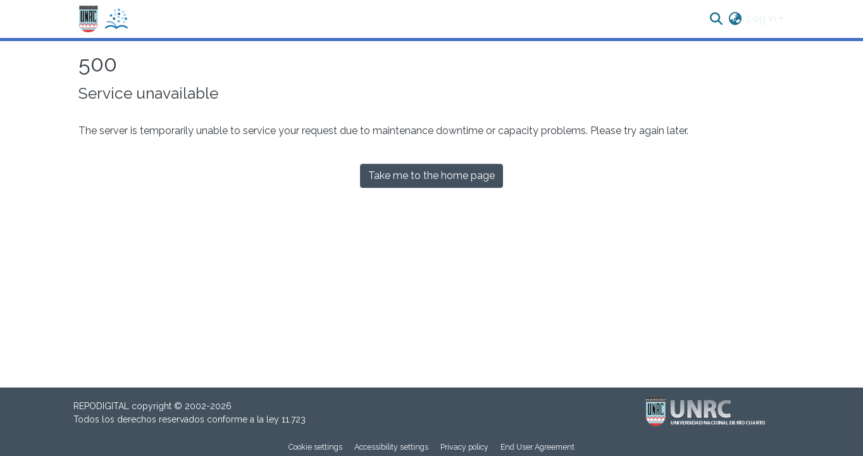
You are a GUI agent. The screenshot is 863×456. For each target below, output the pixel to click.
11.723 (294, 419)
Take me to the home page (431, 175)
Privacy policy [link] (464, 447)
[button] (103, 19)
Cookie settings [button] (315, 447)
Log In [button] (763, 19)
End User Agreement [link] (537, 447)
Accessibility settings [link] (391, 447)
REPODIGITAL (102, 406)
